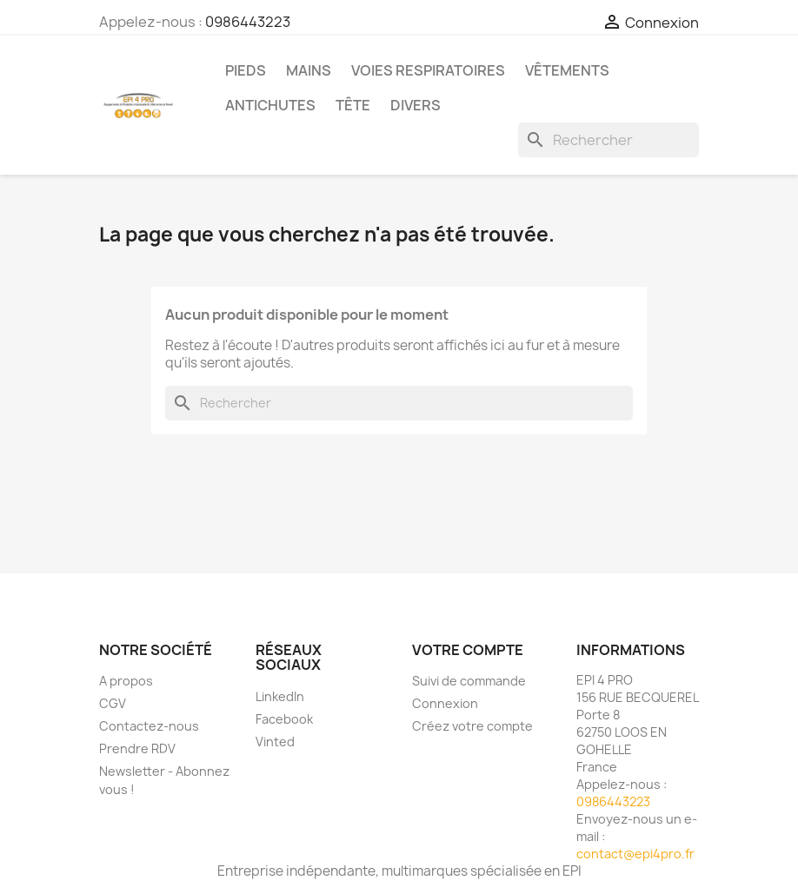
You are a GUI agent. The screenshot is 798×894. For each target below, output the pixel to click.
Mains (308, 70)
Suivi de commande (469, 680)
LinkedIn (280, 696)
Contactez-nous (149, 726)
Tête (353, 105)
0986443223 (247, 21)
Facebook (284, 719)
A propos (126, 680)
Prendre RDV (137, 748)
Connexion (445, 703)
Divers (415, 105)
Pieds (245, 70)
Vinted (275, 741)
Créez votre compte (472, 726)
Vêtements (567, 70)
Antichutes (270, 105)
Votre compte (467, 649)
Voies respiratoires (428, 70)
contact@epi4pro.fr (635, 853)
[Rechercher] (608, 140)
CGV (112, 703)
